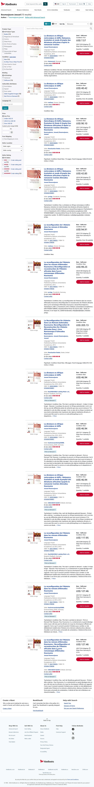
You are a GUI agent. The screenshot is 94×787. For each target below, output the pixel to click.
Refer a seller (28, 738)
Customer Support (61, 732)
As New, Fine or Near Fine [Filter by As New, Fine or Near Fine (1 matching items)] (12, 62)
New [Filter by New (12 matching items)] (6, 59)
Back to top (47, 720)
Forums (42, 738)
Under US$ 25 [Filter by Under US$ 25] (7, 118)
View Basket (12, 742)
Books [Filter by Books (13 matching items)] (6, 34)
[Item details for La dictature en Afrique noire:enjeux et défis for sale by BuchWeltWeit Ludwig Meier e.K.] (34, 377)
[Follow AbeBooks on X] (73, 734)
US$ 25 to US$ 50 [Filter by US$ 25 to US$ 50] (9, 121)
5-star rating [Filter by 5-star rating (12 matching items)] (12, 173)
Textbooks (67, 10)
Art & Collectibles (52, 10)
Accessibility (43, 751)
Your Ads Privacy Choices (46, 745)
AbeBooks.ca (64, 769)
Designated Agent (45, 748)
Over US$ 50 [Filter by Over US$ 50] (7, 123)
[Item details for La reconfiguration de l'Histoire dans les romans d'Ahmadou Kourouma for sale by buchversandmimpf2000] (34, 590)
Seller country (7, 150)
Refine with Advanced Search (35, 17)
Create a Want (7, 708)
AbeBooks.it (41, 769)
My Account (72, 4)
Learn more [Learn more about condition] (12, 57)
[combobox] (34, 4)
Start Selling (89, 10)
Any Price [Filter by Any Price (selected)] (6, 116)
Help (89, 4)
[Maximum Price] (5, 132)
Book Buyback (28, 735)
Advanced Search (6, 10)
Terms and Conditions (73, 779)
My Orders (11, 738)
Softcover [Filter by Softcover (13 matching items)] (7, 80)
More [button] (55, 416)
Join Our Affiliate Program (31, 732)
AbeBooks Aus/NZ (53, 769)
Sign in (64, 4)
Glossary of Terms (69, 706)
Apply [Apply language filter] (5, 108)
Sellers (78, 10)
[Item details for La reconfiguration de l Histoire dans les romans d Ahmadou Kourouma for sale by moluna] (34, 228)
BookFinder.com (47, 773)
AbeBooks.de (21, 769)
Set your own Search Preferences (74, 708)
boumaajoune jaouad (16, 17)
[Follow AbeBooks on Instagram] (73, 738)
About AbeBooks (44, 729)
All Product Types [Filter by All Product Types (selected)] (8, 31)
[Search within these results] (59, 28)
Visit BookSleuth (38, 710)
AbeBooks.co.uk (10, 769)
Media (41, 732)
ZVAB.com (85, 769)
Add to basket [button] (84, 53)
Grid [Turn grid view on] (54, 24)
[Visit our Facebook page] (73, 729)
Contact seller (48, 65)
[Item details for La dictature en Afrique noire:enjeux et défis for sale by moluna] (34, 87)
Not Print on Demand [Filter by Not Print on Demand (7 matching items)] (10, 96)
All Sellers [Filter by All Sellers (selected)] (7, 158)
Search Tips (67, 703)
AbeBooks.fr (31, 769)
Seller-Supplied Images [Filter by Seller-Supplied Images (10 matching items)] (11, 94)
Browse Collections (23, 10)
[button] (91, 28)
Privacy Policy (43, 742)
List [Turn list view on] (47, 24)
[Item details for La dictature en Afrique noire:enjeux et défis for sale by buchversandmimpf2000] (34, 428)
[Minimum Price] (5, 128)
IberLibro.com (75, 769)
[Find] (45, 4)
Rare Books (38, 10)
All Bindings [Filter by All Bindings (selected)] (7, 75)
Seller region (6, 146)
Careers (42, 735)
